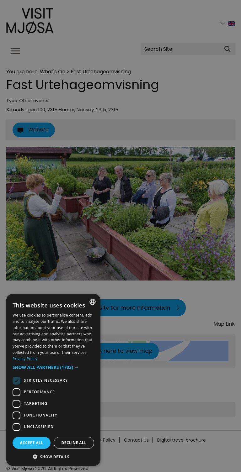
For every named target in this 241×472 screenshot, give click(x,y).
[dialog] (53, 380)
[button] (53, 367)
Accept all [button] (31, 442)
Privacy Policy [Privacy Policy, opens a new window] (25, 358)
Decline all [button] (74, 442)
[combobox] (92, 302)
